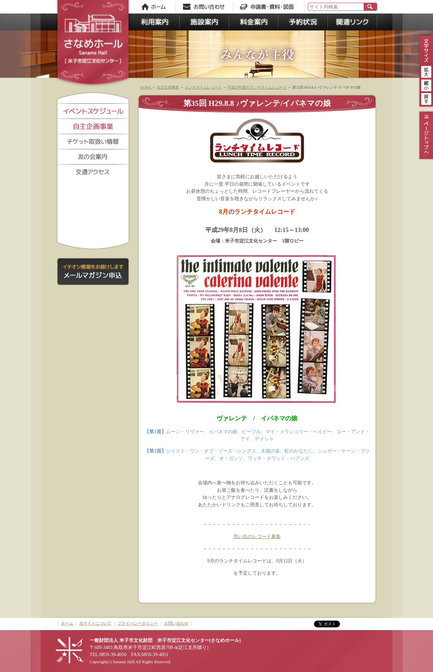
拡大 (426, 71)
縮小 (426, 84)
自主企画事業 (168, 87)
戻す (426, 98)
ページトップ (425, 135)
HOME (146, 87)
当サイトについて (95, 623)
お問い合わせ (176, 623)
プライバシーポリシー (137, 623)
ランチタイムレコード (203, 87)
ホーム (67, 623)
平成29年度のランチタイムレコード (257, 87)
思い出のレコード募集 (257, 536)
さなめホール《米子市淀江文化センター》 (93, 44)
